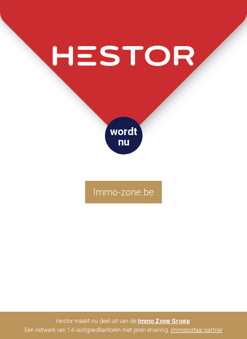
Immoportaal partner (197, 329)
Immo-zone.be (123, 192)
